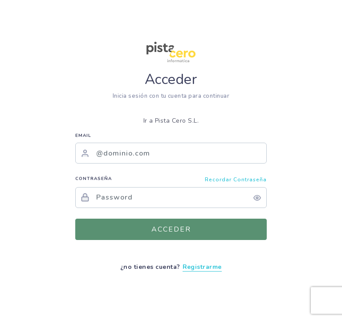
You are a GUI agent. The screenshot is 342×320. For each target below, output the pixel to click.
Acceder (171, 229)
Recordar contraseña (236, 179)
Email (83, 135)
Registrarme (202, 267)
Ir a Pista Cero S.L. (171, 120)
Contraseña (93, 179)
